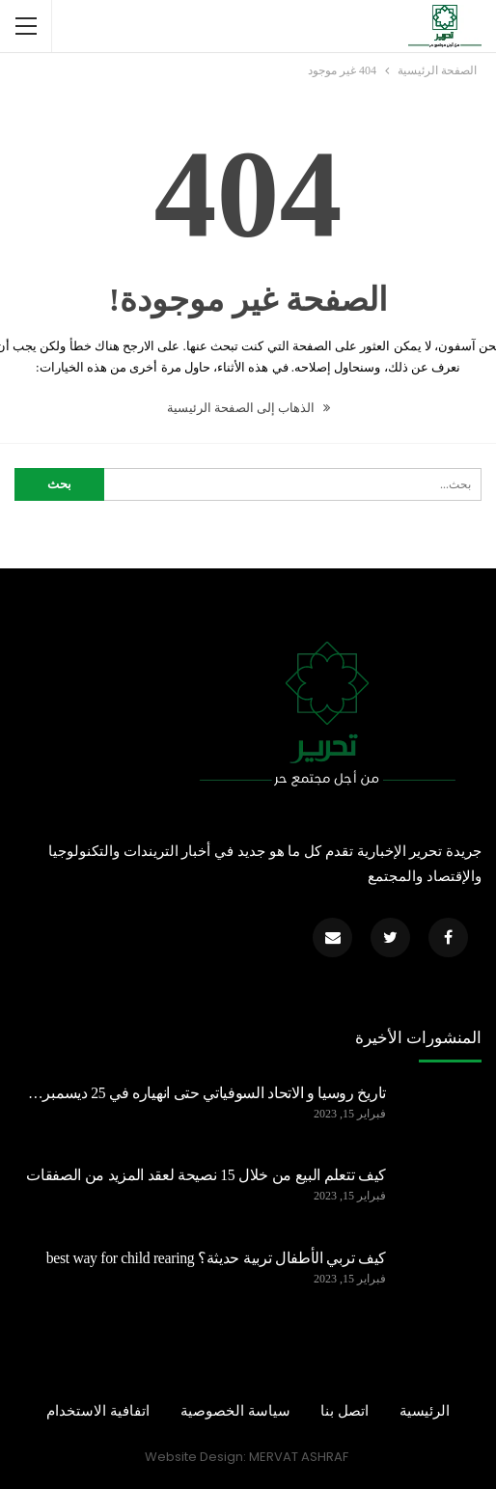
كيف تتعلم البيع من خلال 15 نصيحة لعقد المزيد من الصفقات (206, 1175)
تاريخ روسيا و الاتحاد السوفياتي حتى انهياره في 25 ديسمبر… (207, 1093)
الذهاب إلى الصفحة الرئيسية (248, 407)
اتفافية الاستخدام (98, 1411)
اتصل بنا (344, 1411)
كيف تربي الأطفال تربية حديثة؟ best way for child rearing (216, 1258)
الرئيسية (425, 1411)
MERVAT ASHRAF (298, 1457)
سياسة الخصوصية (235, 1411)
